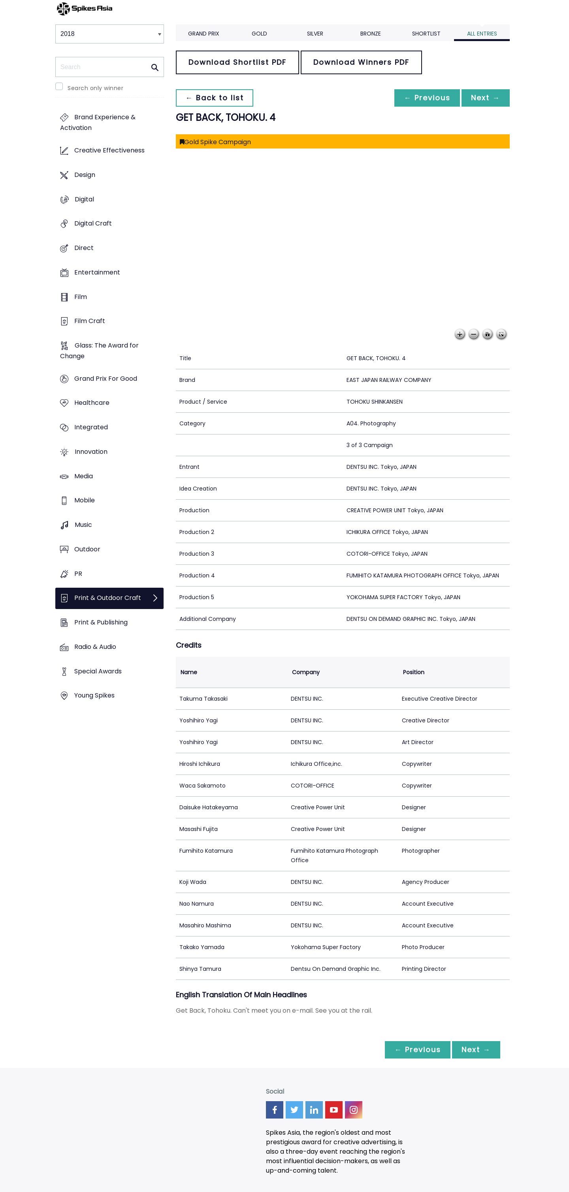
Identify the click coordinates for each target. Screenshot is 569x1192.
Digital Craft (93, 223)
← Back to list (214, 98)
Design (84, 174)
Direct (84, 247)
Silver (315, 34)
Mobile (84, 500)
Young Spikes (94, 695)
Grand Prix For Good (105, 378)
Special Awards (98, 671)
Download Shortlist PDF (237, 62)
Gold (259, 34)
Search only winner (95, 88)
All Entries (482, 34)
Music (83, 525)
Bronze (370, 34)
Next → (485, 98)
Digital (84, 199)
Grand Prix (203, 34)
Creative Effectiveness (109, 150)
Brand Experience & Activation (98, 123)
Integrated (91, 427)
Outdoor (87, 549)
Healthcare (91, 403)
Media (83, 476)
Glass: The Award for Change (99, 351)
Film (80, 296)
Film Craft (89, 321)
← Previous (427, 98)
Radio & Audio (95, 646)
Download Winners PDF (361, 62)
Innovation (91, 451)
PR (78, 573)
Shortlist (426, 34)
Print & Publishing (101, 622)
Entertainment (97, 272)
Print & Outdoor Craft (107, 598)
